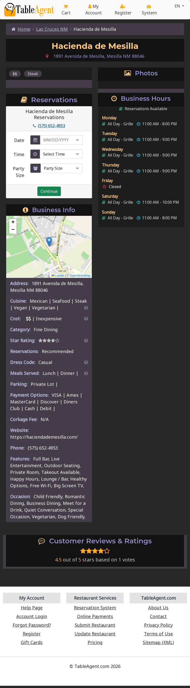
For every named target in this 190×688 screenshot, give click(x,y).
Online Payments (95, 616)
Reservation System (95, 608)
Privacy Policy (158, 625)
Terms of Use (158, 634)
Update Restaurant (95, 634)
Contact (158, 616)
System (149, 10)
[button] (49, 242)
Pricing (95, 642)
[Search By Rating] (86, 340)
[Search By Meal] (86, 373)
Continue (49, 191)
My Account (93, 9)
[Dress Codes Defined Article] (86, 362)
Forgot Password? (32, 625)
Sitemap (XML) (158, 642)
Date (19, 140)
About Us (158, 608)
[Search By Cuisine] (86, 308)
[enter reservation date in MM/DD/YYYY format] (61, 140)
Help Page (32, 608)
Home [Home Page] (20, 29)
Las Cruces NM (52, 29)
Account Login (31, 616)
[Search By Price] (86, 319)
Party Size (18, 171)
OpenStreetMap (80, 275)
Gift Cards (32, 642)
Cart (66, 10)
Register (123, 10)
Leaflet (57, 275)
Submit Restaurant (95, 625)
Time (18, 154)
